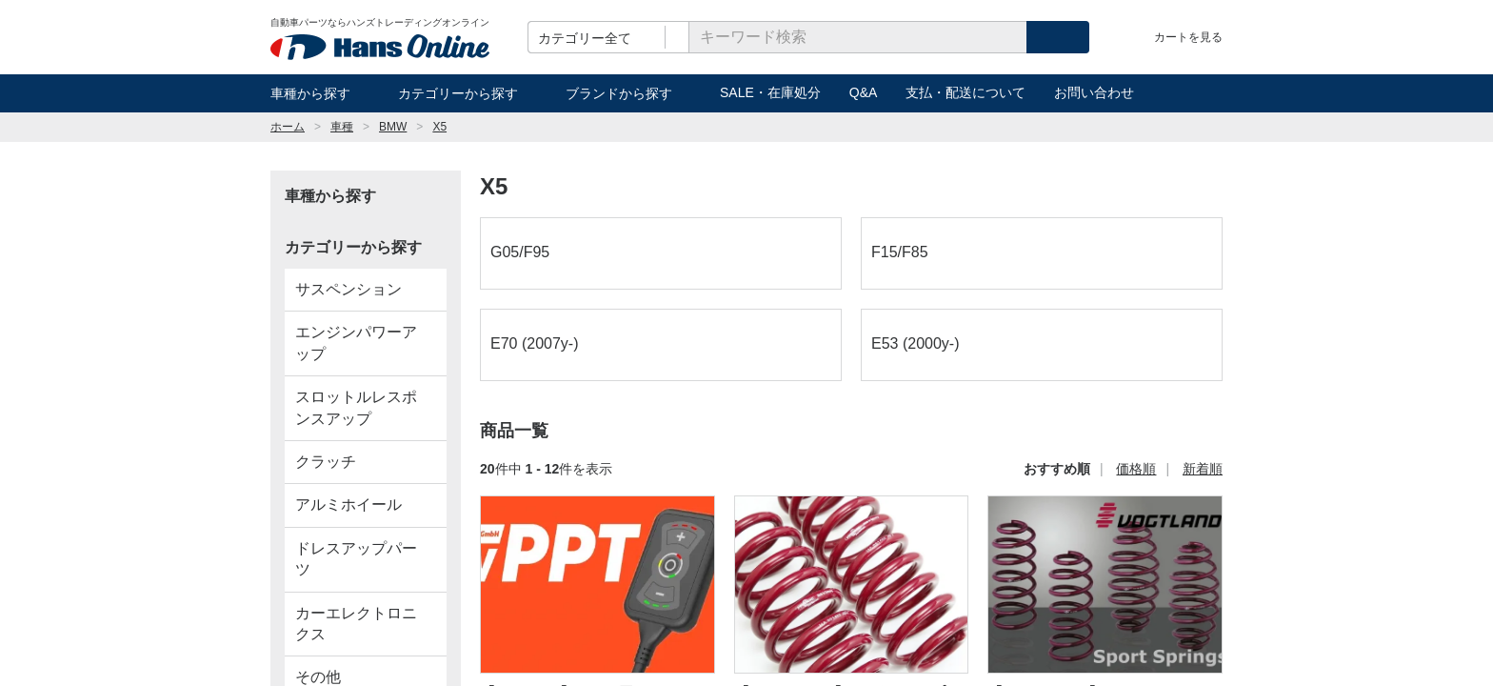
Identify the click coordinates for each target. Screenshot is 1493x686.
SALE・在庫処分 (770, 92)
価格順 (1136, 468)
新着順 (1203, 468)
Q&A (863, 92)
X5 (439, 126)
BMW (393, 126)
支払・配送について (965, 92)
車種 (341, 126)
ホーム (287, 126)
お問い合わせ (1094, 92)
